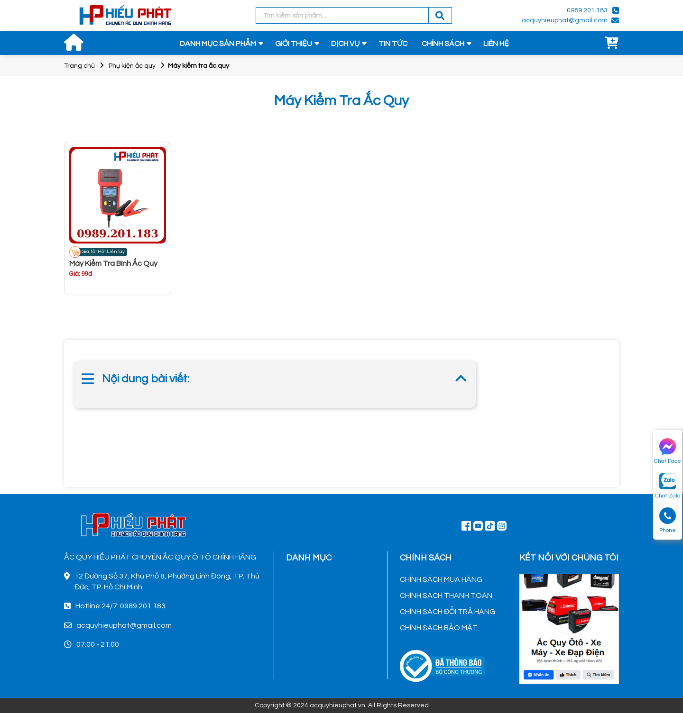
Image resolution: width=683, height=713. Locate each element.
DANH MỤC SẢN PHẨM (218, 43)
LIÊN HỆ (496, 43)
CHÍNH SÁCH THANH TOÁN (446, 595)
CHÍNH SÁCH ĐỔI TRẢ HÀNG (447, 611)
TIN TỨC (392, 43)
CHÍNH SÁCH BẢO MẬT (439, 628)
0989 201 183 (587, 10)
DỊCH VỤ (345, 43)
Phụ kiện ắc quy (132, 66)
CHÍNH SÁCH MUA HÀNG (441, 579)
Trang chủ (79, 66)
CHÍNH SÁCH (443, 43)
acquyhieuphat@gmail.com (565, 20)
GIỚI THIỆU (293, 43)
